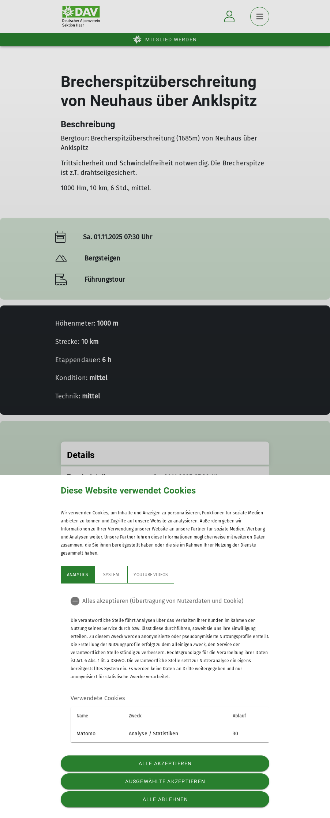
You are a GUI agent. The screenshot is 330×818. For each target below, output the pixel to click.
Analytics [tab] (77, 574)
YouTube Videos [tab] (151, 574)
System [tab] (111, 574)
